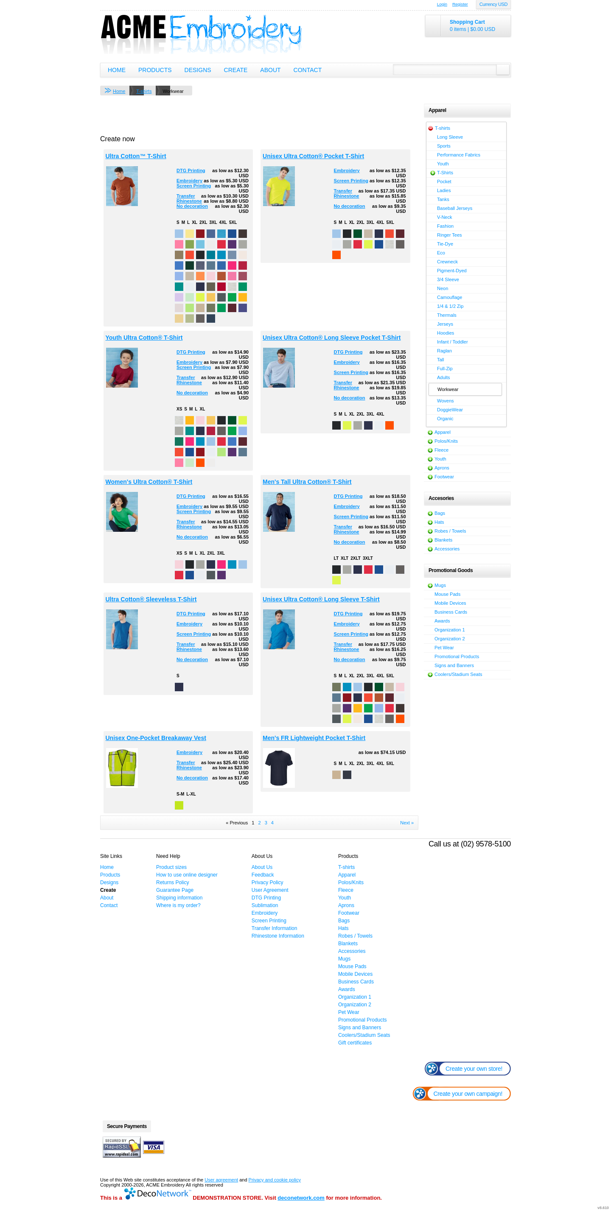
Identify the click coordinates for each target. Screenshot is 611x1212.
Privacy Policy (267, 882)
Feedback (263, 875)
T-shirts (143, 91)
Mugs (440, 585)
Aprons (441, 467)
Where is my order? (178, 905)
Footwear (444, 476)
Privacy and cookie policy (275, 1179)
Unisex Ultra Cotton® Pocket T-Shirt (313, 156)
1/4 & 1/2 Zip (450, 306)
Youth (443, 163)
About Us (262, 867)
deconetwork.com (301, 1198)
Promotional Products (456, 656)
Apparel (442, 432)
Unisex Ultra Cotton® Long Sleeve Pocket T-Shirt (332, 337)
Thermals (447, 315)
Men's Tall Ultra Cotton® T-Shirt (307, 481)
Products (155, 70)
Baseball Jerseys (454, 208)
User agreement (221, 1179)
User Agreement (270, 890)
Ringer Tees (449, 234)
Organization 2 (449, 638)
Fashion (445, 226)
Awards (442, 620)
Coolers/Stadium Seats (458, 674)
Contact (308, 70)
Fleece (441, 449)
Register (460, 4)
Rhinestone (189, 201)
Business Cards (450, 611)
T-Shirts (445, 172)
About (270, 70)
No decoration (192, 206)
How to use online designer (187, 875)
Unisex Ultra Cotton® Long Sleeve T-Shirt (321, 599)
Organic (445, 418)
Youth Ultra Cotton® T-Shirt (144, 337)
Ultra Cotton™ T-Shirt (136, 156)
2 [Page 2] (259, 822)
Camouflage (449, 297)
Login (442, 4)
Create (236, 70)
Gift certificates (355, 1043)
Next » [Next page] (407, 822)
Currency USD (493, 4)
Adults (443, 377)
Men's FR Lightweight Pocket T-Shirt (314, 737)
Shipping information (179, 898)
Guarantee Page (174, 890)
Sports (444, 145)
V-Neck (444, 217)
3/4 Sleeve (448, 279)
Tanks (443, 199)
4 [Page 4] (272, 822)
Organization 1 (449, 629)
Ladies (444, 190)
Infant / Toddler (452, 341)
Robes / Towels (450, 530)
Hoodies (445, 332)
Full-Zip (445, 368)
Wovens (445, 400)
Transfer (186, 195)
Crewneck (447, 261)
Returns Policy (172, 882)
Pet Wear (444, 647)
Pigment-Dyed (452, 270)
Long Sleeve (450, 137)
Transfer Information (274, 928)
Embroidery (189, 180)
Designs (198, 70)
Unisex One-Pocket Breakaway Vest (156, 737)
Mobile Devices (450, 603)
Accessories (447, 548)
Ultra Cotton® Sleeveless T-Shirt (151, 599)
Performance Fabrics (458, 154)
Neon (442, 288)
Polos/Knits (446, 441)
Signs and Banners (454, 665)
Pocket (444, 181)
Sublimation (265, 905)
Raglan (444, 350)
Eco (441, 252)
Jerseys (445, 324)
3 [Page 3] (266, 822)
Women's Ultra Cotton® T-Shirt (149, 481)
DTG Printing (191, 170)
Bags (439, 513)
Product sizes (171, 867)
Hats (439, 522)
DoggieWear (450, 409)
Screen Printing (194, 185)
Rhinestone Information (278, 936)
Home (117, 70)
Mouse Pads (447, 594)
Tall (440, 359)
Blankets (443, 539)
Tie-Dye (445, 243)
